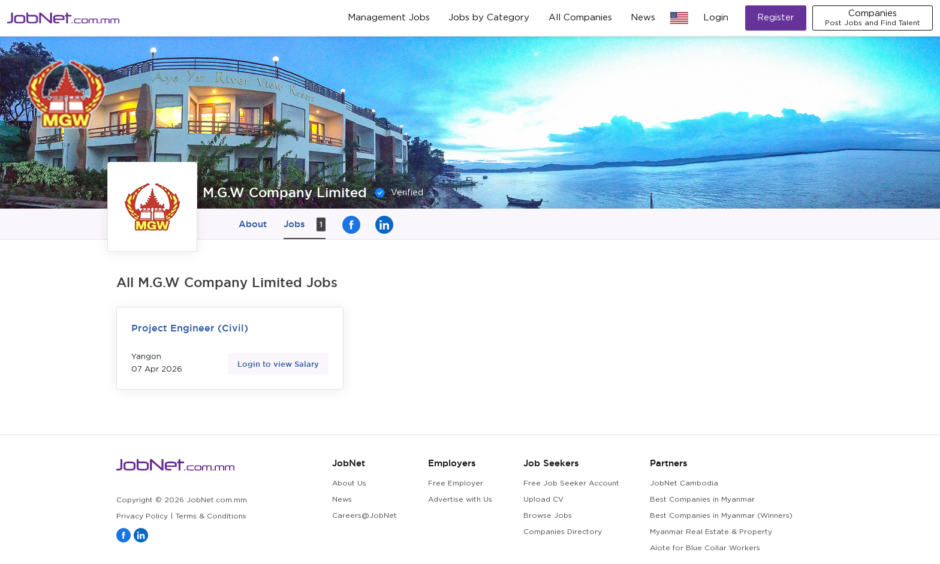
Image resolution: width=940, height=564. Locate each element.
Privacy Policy (142, 516)
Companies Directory (562, 532)
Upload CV (543, 499)
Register (775, 18)
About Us (349, 483)
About (253, 224)
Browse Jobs (547, 515)
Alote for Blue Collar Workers (705, 548)
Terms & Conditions (211, 516)
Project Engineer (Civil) (189, 327)
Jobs (305, 224)
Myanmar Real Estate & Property (711, 532)
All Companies (580, 18)
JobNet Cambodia (684, 483)
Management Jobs (389, 18)
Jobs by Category (488, 18)
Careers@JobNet (364, 515)
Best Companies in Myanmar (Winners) (721, 515)
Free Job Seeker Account (571, 483)
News (643, 18)
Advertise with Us (460, 499)
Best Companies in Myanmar (702, 499)
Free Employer (455, 483)
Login (715, 18)
